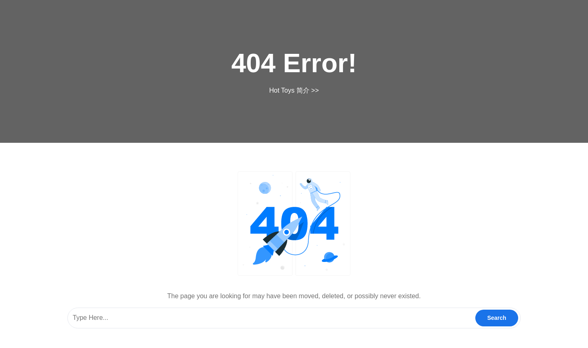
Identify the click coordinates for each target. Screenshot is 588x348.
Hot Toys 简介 (289, 90)
